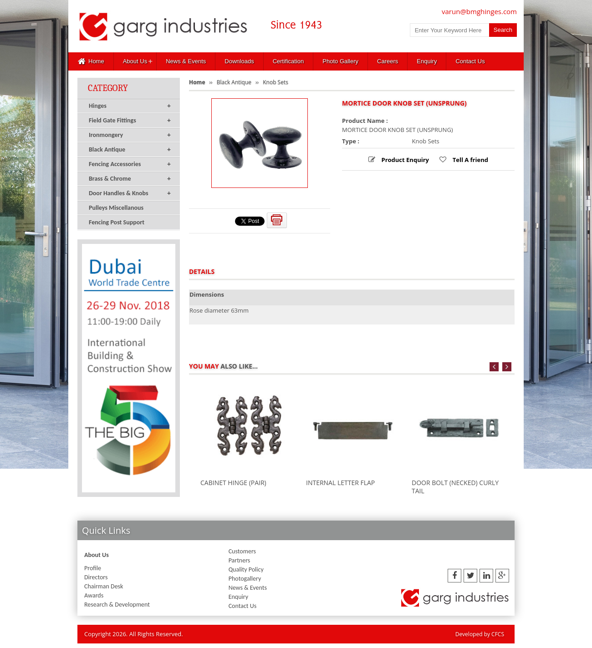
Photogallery (245, 578)
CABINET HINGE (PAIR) (233, 482)
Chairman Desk (103, 586)
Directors (95, 577)
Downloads (239, 61)
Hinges (130, 106)
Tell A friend (469, 160)
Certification (288, 61)
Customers (242, 551)
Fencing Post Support (116, 222)
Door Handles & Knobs (130, 193)
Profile (92, 568)
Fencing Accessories (130, 164)
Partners (239, 560)
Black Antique (130, 149)
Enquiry (427, 61)
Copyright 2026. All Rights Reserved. (133, 634)
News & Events (186, 61)
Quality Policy (246, 569)
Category (108, 88)
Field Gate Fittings (130, 120)
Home (91, 61)
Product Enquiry (404, 160)
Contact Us (470, 61)
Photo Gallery (340, 61)
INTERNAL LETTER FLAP (340, 482)
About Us (135, 61)
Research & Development (117, 604)
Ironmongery (130, 135)
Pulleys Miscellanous (116, 208)
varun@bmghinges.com (479, 11)
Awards (93, 595)
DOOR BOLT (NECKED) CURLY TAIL (455, 486)
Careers (387, 61)
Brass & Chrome (130, 178)
